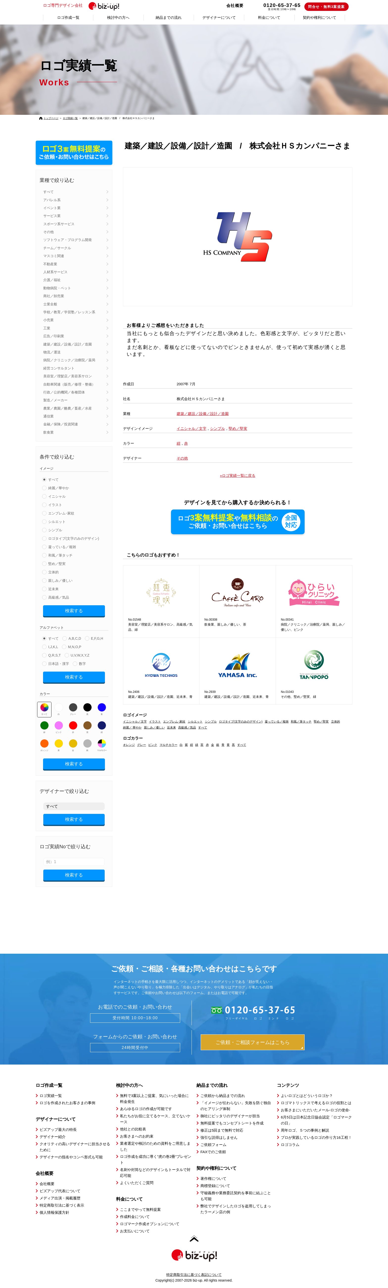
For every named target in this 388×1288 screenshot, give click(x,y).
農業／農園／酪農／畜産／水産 (67, 408)
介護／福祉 (52, 280)
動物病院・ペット (57, 288)
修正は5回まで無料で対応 (221, 1130)
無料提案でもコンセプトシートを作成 (232, 1123)
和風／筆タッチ (60, 555)
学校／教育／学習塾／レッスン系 (69, 312)
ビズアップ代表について (60, 1191)
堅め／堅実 (57, 564)
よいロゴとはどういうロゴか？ (307, 1096)
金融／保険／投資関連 (60, 424)
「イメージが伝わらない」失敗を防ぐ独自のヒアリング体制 (235, 1106)
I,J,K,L (53, 647)
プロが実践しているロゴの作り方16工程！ (316, 1137)
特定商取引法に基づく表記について (194, 1275)
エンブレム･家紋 (61, 513)
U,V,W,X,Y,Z (80, 655)
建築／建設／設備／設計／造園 (67, 344)
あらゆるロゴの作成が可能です (146, 1109)
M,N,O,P (74, 647)
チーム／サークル (57, 248)
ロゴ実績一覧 (70, 118)
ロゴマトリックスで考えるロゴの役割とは (316, 1103)
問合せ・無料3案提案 (326, 7)
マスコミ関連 (53, 256)
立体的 (53, 572)
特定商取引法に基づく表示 (62, 1205)
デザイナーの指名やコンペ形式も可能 (71, 1157)
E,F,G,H (97, 638)
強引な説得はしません (219, 1137)
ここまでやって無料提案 (140, 1209)
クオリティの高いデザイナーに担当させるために (75, 1147)
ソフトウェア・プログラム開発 (67, 240)
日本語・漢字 (58, 664)
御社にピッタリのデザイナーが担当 (230, 1116)
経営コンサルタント (58, 368)
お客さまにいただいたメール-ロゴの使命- (315, 1110)
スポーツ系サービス (58, 224)
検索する (74, 610)
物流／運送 (52, 352)
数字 (82, 664)
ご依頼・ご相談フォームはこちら (253, 1042)
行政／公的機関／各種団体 (64, 392)
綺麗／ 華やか (132, 727)
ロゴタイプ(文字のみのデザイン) (73, 538)
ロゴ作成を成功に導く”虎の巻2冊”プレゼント (155, 1159)
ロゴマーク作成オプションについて (149, 1224)
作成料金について (135, 1217)
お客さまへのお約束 (136, 1136)
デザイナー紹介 (53, 1137)
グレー (73, 709)
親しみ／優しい (60, 581)
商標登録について (215, 1186)
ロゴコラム (290, 1144)
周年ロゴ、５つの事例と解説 (305, 1130)
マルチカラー (101, 745)
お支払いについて (135, 1231)
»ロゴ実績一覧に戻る (237, 475)
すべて (48, 192)
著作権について (213, 1178)
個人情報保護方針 (54, 1212)
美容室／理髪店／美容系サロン (67, 376)
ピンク (58, 727)
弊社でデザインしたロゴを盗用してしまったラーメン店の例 (235, 1209)
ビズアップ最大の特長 (58, 1129)
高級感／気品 (58, 597)
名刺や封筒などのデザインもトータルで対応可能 (155, 1172)
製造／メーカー (55, 400)
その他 (48, 232)
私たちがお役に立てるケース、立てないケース (155, 1119)
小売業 (48, 320)
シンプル (55, 530)
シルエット (57, 522)
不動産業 (50, 264)
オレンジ (44, 745)
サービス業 (52, 216)
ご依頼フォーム (213, 1144)
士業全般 (50, 304)
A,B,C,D (75, 638)
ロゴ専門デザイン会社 (83, 5)
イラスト (55, 505)
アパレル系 (52, 200)
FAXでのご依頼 (213, 1152)
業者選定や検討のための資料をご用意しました (155, 1146)
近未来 (53, 589)
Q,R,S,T (54, 655)
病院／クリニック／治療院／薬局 (69, 360)
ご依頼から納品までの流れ (222, 1096)
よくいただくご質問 (136, 1183)
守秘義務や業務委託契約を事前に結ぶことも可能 (235, 1196)
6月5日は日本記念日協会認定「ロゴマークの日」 (316, 1120)
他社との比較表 (133, 1129)
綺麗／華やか (58, 488)
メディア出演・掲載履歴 (60, 1198)
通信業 (48, 416)
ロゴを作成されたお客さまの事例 (67, 1103)
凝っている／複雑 (62, 547)
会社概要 (235, 5)
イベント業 (52, 208)
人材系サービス (55, 272)
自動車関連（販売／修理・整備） (69, 384)
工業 (46, 328)
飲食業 (48, 432)
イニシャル (57, 496)
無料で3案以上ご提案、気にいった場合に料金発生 (154, 1099)
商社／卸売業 (53, 296)
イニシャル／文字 (191, 428)
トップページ (51, 118)
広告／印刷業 (53, 336)
